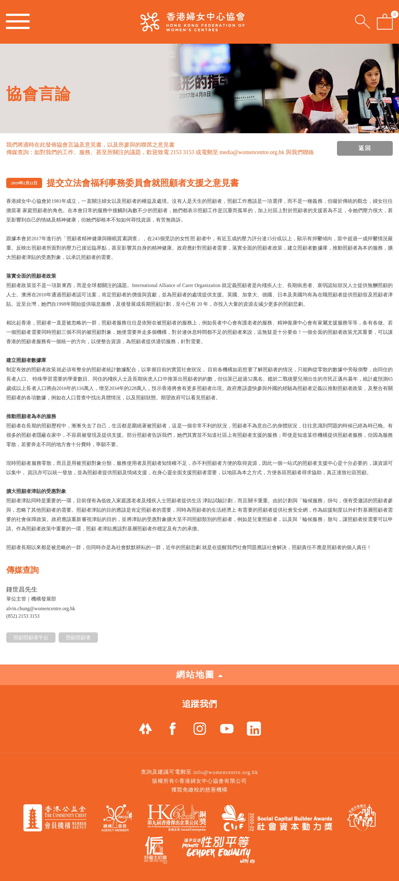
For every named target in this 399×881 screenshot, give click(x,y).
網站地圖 (199, 674)
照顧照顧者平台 (30, 637)
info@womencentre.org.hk (225, 772)
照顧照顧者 (78, 637)
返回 (365, 148)
